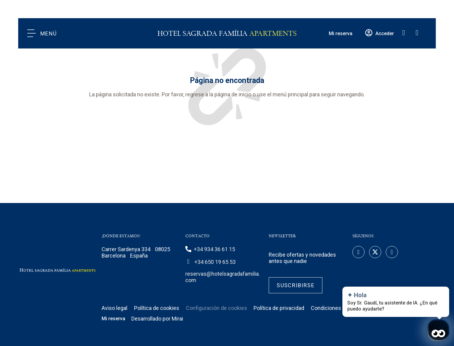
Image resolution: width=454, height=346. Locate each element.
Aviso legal (114, 308)
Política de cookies (156, 308)
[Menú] (31, 33)
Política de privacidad (279, 308)
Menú (48, 33)
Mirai (177, 318)
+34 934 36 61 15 (214, 249)
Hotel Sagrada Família (227, 33)
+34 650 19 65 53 (215, 262)
